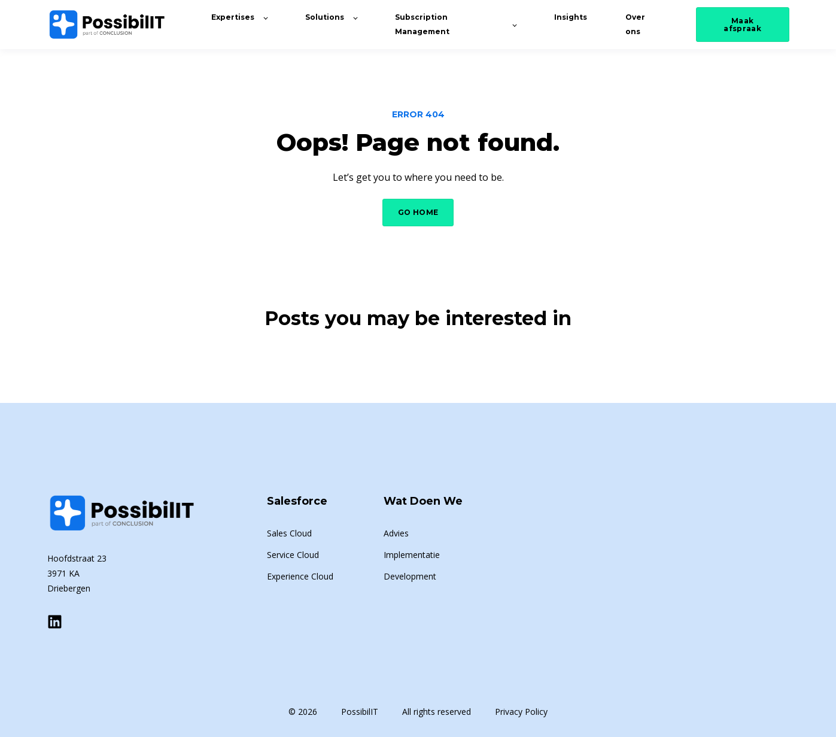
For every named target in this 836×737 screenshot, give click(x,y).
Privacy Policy (521, 711)
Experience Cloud (300, 576)
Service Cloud (293, 555)
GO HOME (418, 212)
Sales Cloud (289, 533)
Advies (396, 533)
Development (410, 576)
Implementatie (412, 555)
